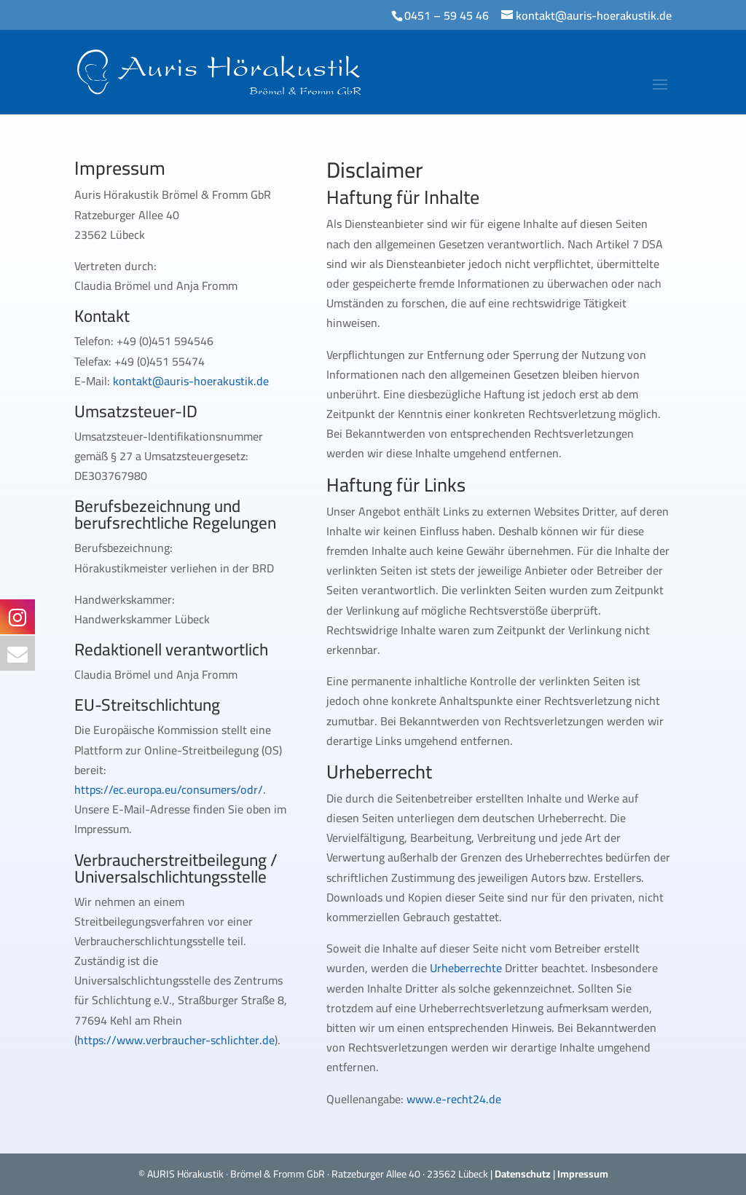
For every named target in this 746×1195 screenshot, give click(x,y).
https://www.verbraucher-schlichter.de (176, 1040)
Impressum (582, 1173)
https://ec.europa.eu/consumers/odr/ (168, 789)
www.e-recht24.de (454, 1099)
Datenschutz (523, 1173)
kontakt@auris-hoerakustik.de (191, 381)
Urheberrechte (466, 968)
